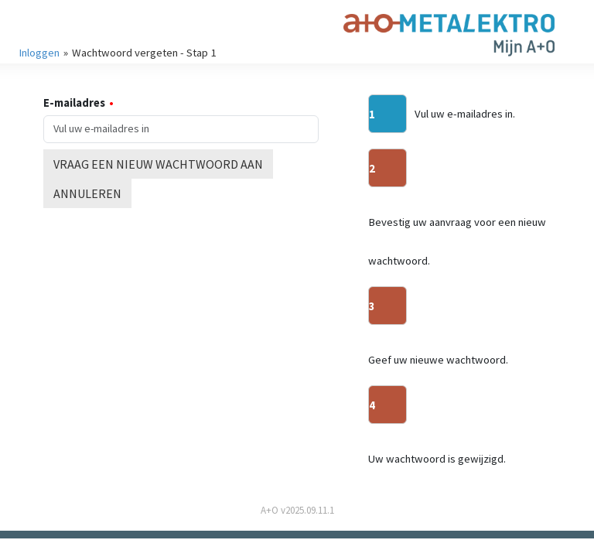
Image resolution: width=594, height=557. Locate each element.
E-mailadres (74, 103)
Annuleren (87, 193)
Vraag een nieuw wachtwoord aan (158, 164)
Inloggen (39, 53)
